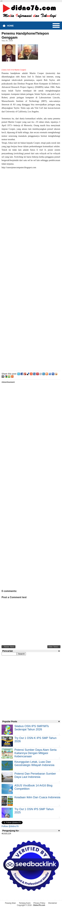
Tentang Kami (24, 903)
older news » (54, 647)
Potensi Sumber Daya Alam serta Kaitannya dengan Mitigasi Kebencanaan (35, 753)
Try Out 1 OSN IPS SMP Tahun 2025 (34, 811)
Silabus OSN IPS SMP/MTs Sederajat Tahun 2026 (31, 728)
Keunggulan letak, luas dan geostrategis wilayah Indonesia (34, 763)
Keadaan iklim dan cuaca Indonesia (37, 797)
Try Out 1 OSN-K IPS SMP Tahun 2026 (35, 739)
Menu (56, 25)
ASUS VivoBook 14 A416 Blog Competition (33, 787)
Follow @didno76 (10, 826)
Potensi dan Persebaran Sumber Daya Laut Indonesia (35, 775)
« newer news (8, 647)
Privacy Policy (39, 903)
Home (10, 25)
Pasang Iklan (10, 903)
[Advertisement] (31, 269)
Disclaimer (52, 903)
